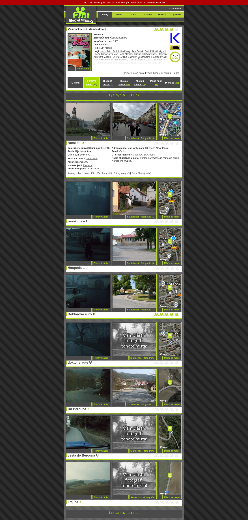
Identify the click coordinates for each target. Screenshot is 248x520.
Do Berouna (77, 409)
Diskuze (172, 82)
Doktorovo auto (80, 314)
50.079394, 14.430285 (143, 154)
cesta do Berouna (81, 455)
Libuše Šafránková (103, 54)
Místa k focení (140, 83)
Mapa (134, 14)
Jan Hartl (119, 54)
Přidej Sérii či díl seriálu (158, 73)
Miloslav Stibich (133, 54)
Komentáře (89, 173)
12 (137, 95)
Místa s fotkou (124, 83)
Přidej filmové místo (134, 73)
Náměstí (74, 143)
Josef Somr (144, 57)
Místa (119, 14)
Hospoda (75, 268)
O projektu (176, 14)
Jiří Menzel (107, 47)
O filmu (76, 82)
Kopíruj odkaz (75, 173)
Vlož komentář (104, 173)
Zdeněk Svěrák (112, 57)
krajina (73, 502)
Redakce (87, 165)
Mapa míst (155, 83)
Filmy (105, 14)
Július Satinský (129, 57)
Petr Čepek (137, 51)
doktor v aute (78, 362)
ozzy (85, 162)
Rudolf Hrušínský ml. (155, 51)
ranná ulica (76, 221)
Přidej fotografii (122, 173)
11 (132, 95)
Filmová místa (91, 83)
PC (88, 168)
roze (93, 168)
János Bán (105, 51)
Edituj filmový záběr (141, 173)
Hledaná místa (107, 83)
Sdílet (176, 73)
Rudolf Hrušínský (121, 51)
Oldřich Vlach (149, 54)
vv (98, 168)
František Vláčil (159, 57)
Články (148, 14)
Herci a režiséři (162, 17)
